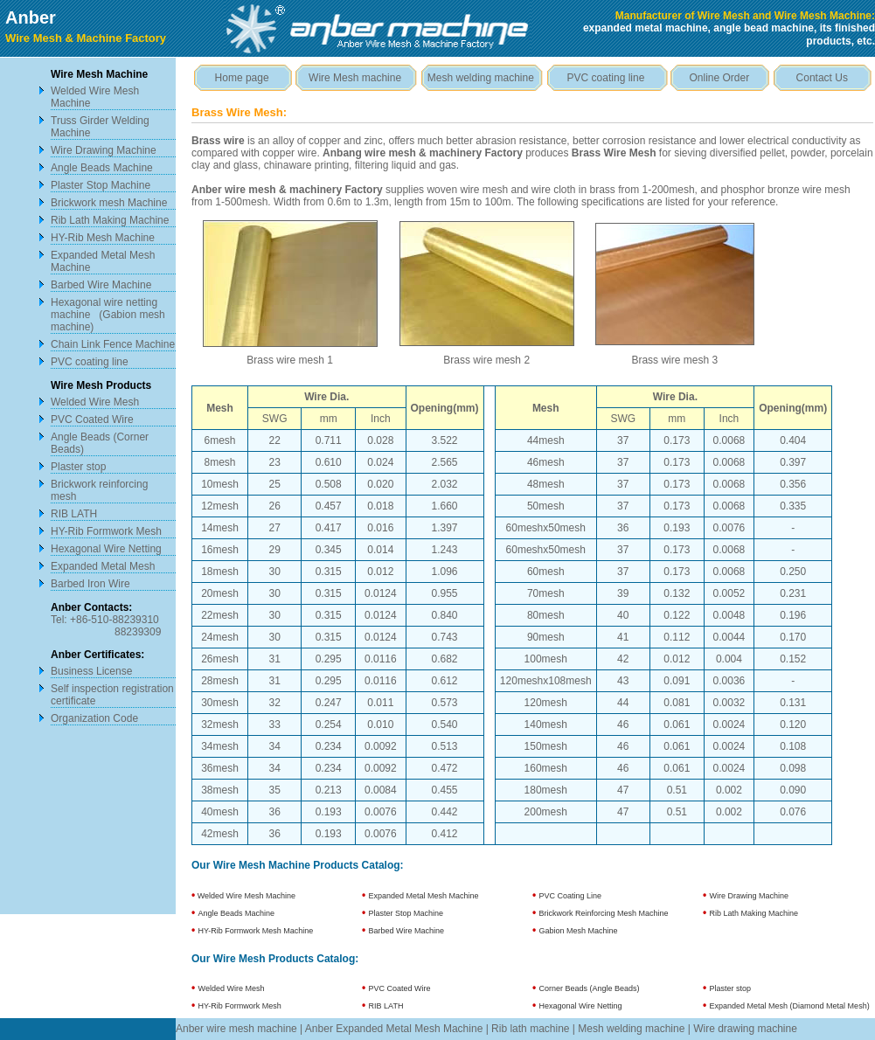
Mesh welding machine (480, 78)
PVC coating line (89, 362)
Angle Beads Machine (102, 168)
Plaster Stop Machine (100, 185)
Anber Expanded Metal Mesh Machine (394, 1029)
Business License (91, 671)
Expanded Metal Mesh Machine (424, 895)
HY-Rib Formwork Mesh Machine (256, 930)
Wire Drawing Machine (103, 150)
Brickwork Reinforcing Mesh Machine (604, 913)
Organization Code (94, 718)
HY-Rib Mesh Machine (103, 238)
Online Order (720, 78)
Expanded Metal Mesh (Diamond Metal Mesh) (790, 1006)
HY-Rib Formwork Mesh (106, 531)
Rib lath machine (530, 1029)
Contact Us (822, 78)
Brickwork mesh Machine (109, 203)
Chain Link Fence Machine (113, 344)
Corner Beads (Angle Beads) (589, 988)
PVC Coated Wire (92, 419)
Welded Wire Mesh (95, 402)
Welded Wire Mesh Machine (245, 895)
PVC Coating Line (570, 895)
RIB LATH (74, 514)
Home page (242, 78)
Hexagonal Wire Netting (106, 549)
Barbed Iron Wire (90, 584)
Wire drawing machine (745, 1029)
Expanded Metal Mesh (103, 566)
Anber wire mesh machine (236, 1029)
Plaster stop (78, 467)
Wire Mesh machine (355, 78)
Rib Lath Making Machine (110, 220)
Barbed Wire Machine (101, 285)
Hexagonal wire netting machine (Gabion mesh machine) (108, 314)
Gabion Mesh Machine (578, 930)
